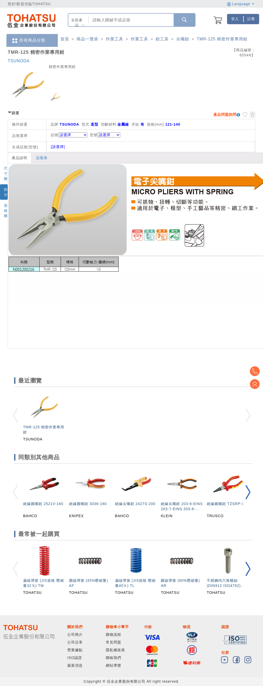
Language (240, 4)
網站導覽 (113, 665)
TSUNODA (19, 61)
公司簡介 (75, 634)
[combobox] (130, 20)
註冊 (251, 19)
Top (255, 384)
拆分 (6, 192)
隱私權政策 (115, 650)
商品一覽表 (87, 39)
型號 (105, 134)
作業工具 (114, 39)
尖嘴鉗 (182, 39)
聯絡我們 (113, 658)
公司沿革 (75, 642)
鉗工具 (162, 39)
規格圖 (6, 210)
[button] (248, 492)
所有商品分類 (28, 40)
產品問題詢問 (225, 114)
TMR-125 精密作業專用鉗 (222, 39)
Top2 (255, 371)
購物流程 (113, 634)
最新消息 (75, 665)
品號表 (42, 158)
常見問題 (113, 642)
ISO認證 (74, 658)
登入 (235, 19)
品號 (69, 134)
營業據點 (75, 650)
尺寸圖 (6, 173)
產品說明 (19, 158)
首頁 (64, 39)
